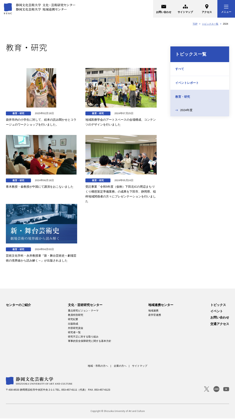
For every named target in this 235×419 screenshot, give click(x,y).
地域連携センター (160, 305)
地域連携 (153, 311)
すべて (179, 69)
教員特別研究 (75, 315)
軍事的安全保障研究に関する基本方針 (89, 341)
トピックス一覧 (210, 24)
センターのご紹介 (18, 305)
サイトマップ (185, 8)
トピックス (218, 305)
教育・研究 (182, 96)
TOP (195, 24)
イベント (216, 311)
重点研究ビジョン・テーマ (83, 311)
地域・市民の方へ (98, 366)
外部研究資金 (75, 328)
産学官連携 (154, 315)
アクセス (207, 8)
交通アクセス (219, 324)
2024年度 (186, 110)
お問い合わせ (163, 8)
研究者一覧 (74, 332)
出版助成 (73, 324)
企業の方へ (120, 366)
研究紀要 (73, 319)
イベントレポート (187, 82)
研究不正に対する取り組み (83, 337)
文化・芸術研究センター (85, 305)
